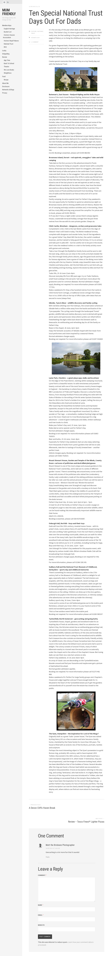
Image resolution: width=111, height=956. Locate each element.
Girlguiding (5, 54)
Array (68, 948)
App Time (7, 60)
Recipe (6, 80)
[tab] (4, 2)
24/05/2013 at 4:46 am (53, 838)
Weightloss (7, 73)
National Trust (8, 44)
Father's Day (35, 37)
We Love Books (9, 70)
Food (3, 76)
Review (4, 57)
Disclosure (5, 86)
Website (41, 914)
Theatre (6, 67)
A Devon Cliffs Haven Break (42, 808)
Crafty (4, 51)
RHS (5, 47)
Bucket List (7, 32)
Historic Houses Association (9, 36)
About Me (5, 83)
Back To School (9, 63)
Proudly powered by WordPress (42, 948)
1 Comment (35, 42)
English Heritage (9, 29)
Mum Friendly (9, 12)
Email (41, 904)
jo (39, 6)
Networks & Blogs (8, 90)
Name (40, 894)
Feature (34, 31)
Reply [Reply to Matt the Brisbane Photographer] (48, 846)
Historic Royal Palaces (11, 41)
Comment (42, 864)
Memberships (6, 25)
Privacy (4, 93)
